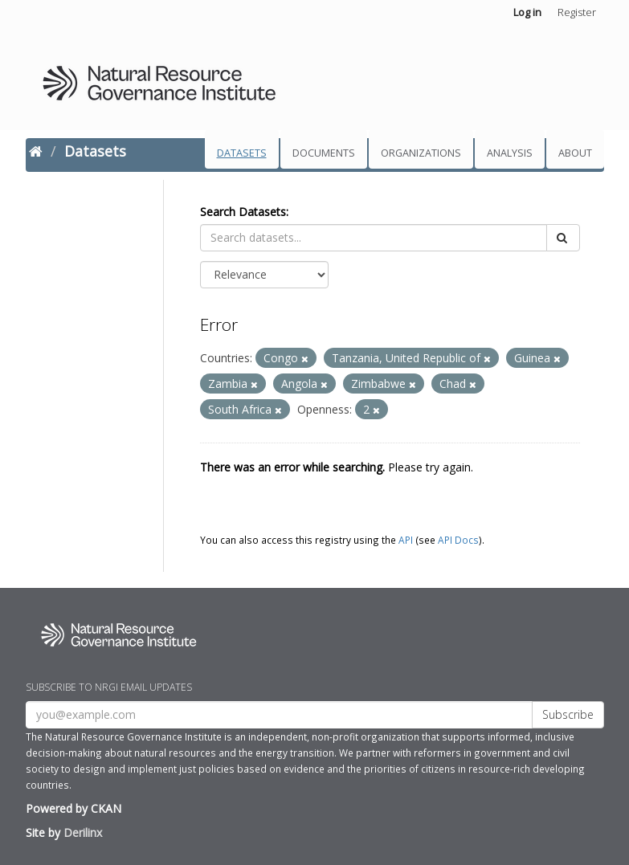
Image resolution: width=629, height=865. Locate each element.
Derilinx (82, 832)
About (575, 153)
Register (577, 12)
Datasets (242, 153)
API (405, 539)
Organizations (421, 153)
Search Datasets (243, 211)
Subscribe (568, 714)
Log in (527, 12)
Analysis (510, 153)
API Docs (458, 539)
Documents (323, 153)
